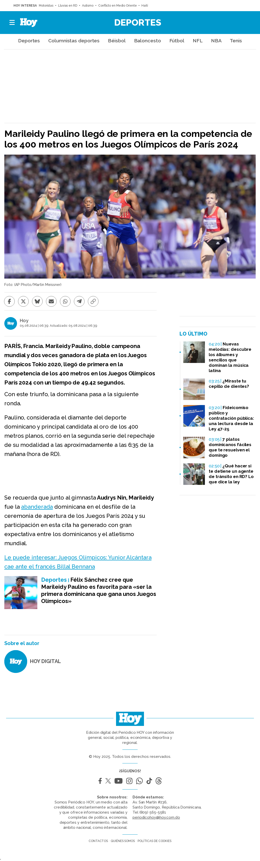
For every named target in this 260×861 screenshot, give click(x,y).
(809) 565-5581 (152, 812)
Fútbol (176, 40)
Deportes (137, 22)
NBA (216, 40)
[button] (12, 22)
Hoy (24, 320)
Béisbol (116, 40)
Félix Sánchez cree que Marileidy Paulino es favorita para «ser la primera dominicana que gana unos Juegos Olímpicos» (98, 590)
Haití (144, 5)
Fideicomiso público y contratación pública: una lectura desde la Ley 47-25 (231, 418)
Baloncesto (147, 40)
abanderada (37, 506)
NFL (198, 40)
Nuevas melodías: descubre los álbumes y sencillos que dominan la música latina (230, 357)
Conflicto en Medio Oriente (117, 5)
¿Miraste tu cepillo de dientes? (229, 383)
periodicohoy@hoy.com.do (156, 817)
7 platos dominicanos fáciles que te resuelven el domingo (230, 447)
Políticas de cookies (154, 841)
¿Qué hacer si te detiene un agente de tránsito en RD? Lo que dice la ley (231, 473)
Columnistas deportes (74, 40)
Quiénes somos (123, 841)
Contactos (98, 841)
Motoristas (46, 5)
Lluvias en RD (67, 5)
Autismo (87, 5)
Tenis (236, 40)
